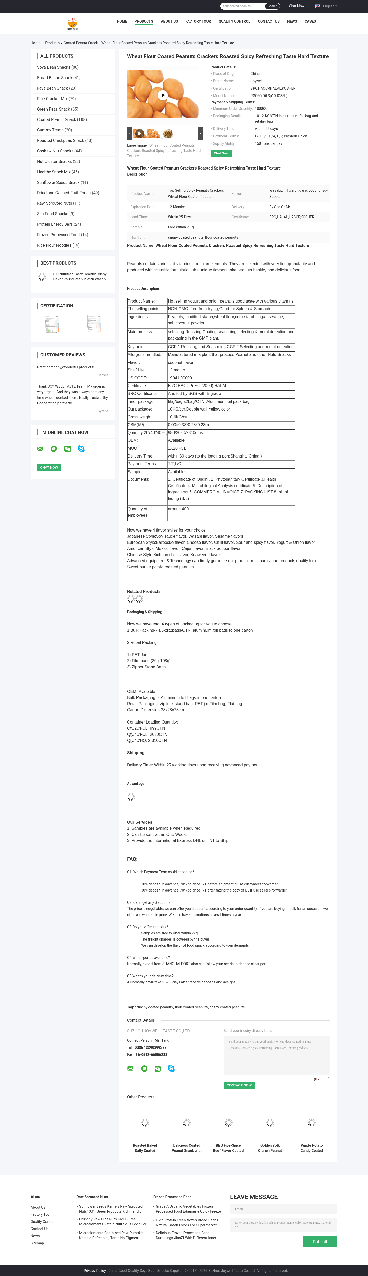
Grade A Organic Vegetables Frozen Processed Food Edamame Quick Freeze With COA (188, 1209)
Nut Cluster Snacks (54, 161)
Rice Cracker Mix (52, 98)
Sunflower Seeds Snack (58, 182)
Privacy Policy (95, 1271)
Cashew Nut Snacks (55, 151)
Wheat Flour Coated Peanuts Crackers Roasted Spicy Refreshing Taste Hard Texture (164, 150)
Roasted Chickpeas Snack (60, 140)
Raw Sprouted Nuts (54, 203)
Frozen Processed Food (58, 234)
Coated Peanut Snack (81, 43)
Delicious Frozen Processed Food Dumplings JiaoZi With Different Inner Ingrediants (186, 1236)
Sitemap (37, 1243)
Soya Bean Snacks (53, 67)
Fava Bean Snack (52, 88)
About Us (169, 21)
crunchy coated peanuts (154, 1007)
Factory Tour (198, 21)
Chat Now (296, 6)
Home (122, 21)
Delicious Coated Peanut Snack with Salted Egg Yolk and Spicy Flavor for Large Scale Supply (187, 1148)
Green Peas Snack (53, 109)
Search (272, 6)
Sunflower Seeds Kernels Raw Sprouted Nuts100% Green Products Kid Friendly (111, 1208)
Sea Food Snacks (52, 213)
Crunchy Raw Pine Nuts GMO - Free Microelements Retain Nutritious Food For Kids (112, 1222)
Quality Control (234, 21)
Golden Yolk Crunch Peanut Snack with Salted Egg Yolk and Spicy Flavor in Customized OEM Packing (270, 1148)
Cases (310, 21)
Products (144, 21)
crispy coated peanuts (227, 1007)
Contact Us (268, 21)
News (292, 21)
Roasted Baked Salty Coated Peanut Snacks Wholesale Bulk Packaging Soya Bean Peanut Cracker (145, 1148)
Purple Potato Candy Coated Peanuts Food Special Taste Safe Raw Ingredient (312, 1148)
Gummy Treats (50, 130)
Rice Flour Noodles (54, 245)
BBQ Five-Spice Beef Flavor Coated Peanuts (228, 1148)
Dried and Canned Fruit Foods (64, 192)
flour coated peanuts (191, 1007)
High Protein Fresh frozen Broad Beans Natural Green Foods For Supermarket (187, 1222)
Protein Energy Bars (55, 224)
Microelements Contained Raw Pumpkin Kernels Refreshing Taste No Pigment (111, 1235)
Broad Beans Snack (54, 77)
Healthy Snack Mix (54, 172)
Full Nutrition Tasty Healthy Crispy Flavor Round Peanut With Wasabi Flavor (80, 279)
